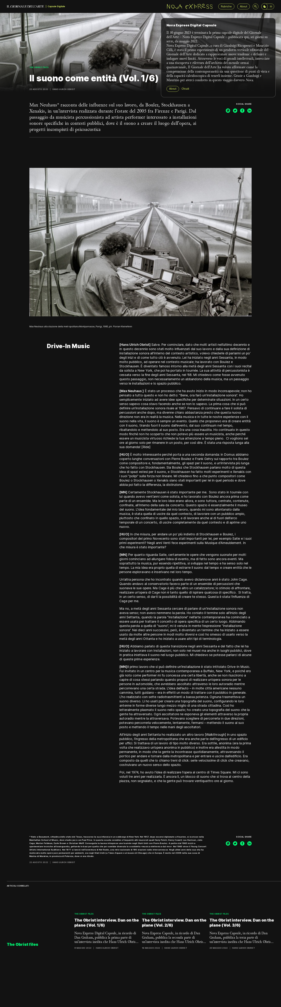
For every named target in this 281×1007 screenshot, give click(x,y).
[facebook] (242, 110)
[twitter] (235, 110)
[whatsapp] (228, 110)
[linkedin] (249, 110)
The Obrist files (39, 67)
